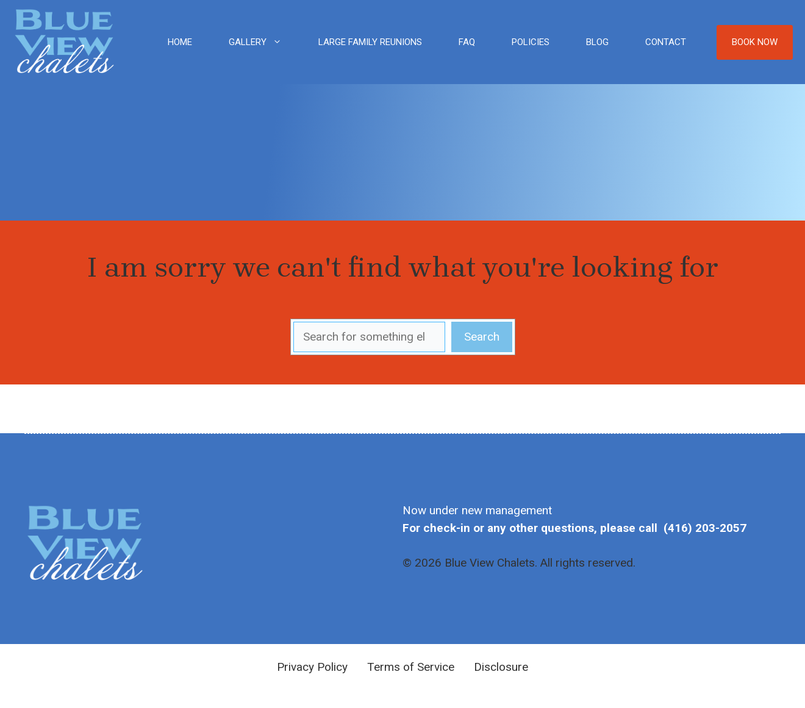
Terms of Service (410, 667)
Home (180, 42)
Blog (597, 42)
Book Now (755, 42)
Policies (530, 42)
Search (481, 337)
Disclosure (501, 667)
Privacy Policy (312, 667)
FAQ (467, 42)
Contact (665, 42)
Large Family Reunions (370, 42)
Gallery (264, 42)
